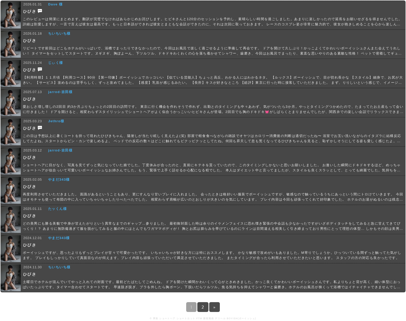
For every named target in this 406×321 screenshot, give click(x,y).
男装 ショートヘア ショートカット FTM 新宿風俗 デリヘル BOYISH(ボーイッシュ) (204, 318)
